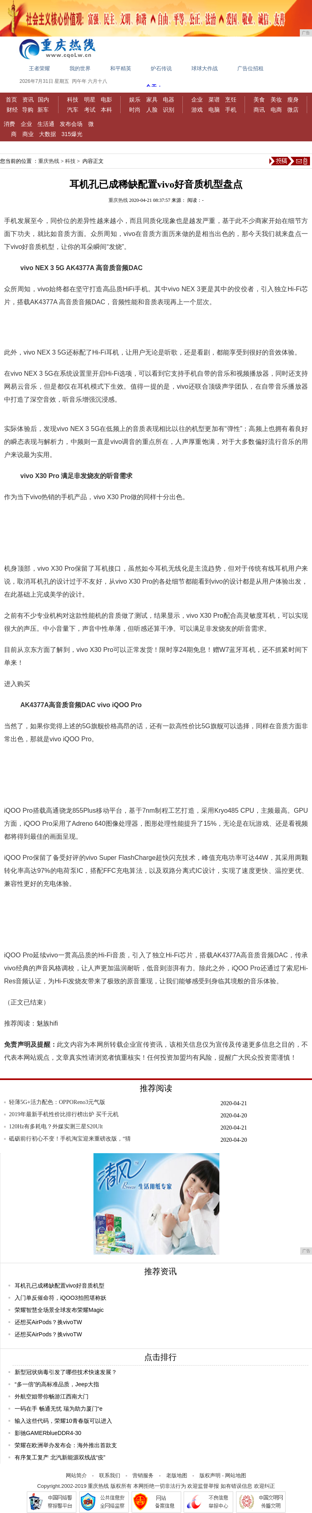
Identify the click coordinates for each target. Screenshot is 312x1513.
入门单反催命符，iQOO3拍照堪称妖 (60, 1297)
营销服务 (143, 1475)
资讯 (28, 99)
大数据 (47, 134)
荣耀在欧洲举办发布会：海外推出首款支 (66, 1445)
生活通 (45, 124)
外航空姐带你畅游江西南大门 (52, 1396)
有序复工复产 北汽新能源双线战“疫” (60, 1457)
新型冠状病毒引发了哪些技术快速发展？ (66, 1372)
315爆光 (71, 134)
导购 (27, 109)
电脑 (214, 109)
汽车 (72, 109)
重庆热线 (48, 161)
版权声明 (210, 1475)
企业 (197, 99)
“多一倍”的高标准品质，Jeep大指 (57, 1384)
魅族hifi (47, 1023)
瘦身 (293, 99)
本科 (106, 109)
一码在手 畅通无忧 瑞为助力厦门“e (58, 1408)
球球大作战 (204, 68)
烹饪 (230, 99)
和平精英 (120, 68)
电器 (168, 99)
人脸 (152, 109)
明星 (89, 99)
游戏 (197, 109)
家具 (152, 99)
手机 (230, 109)
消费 (9, 124)
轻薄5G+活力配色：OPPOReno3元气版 (57, 1102)
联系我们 (109, 1475)
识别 (168, 109)
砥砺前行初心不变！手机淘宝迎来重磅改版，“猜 (70, 1139)
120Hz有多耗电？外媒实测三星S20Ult (56, 1126)
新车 (43, 109)
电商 (276, 109)
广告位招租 (250, 68)
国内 (43, 99)
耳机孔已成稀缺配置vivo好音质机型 (59, 1285)
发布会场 (71, 124)
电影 (106, 99)
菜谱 (214, 99)
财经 (12, 109)
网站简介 (76, 1475)
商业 (28, 134)
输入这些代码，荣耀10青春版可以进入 (63, 1421)
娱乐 (135, 99)
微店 (293, 109)
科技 (72, 99)
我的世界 (80, 68)
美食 (259, 99)
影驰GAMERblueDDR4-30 (48, 1433)
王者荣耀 (39, 68)
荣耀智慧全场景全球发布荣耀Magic (59, 1310)
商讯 (259, 109)
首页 (11, 99)
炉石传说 (161, 68)
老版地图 (176, 1475)
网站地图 (235, 1475)
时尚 (135, 109)
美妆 (276, 99)
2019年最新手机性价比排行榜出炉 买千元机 (64, 1114)
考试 (89, 109)
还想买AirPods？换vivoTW (48, 1322)
